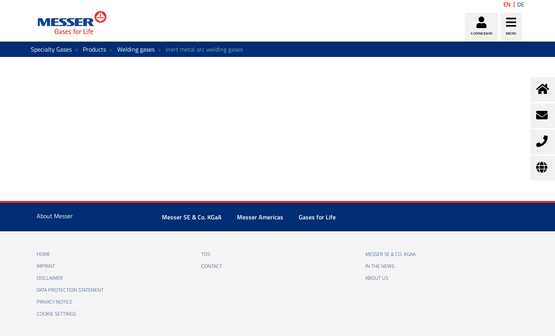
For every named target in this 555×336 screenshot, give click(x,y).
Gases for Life (317, 217)
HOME (43, 254)
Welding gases (136, 49)
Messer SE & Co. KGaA (192, 217)
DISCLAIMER (50, 278)
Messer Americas (260, 217)
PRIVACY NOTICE (54, 302)
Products (94, 49)
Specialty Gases (51, 49)
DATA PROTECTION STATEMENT (70, 290)
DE (520, 4)
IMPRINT (46, 266)
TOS (205, 254)
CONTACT (211, 266)
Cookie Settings (56, 314)
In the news (379, 266)
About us (376, 278)
